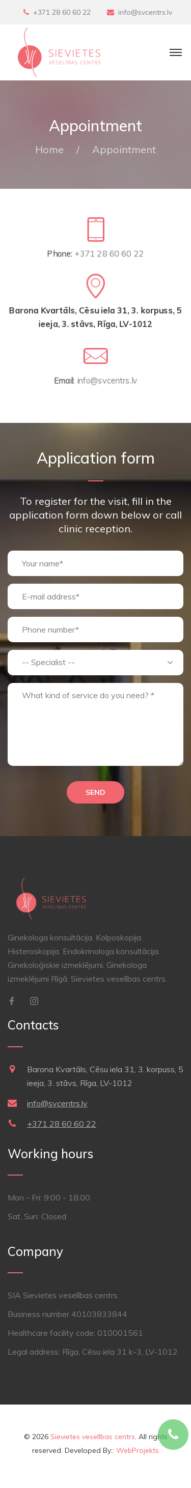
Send (95, 792)
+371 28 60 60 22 (62, 12)
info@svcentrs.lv (145, 12)
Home (49, 149)
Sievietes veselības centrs (92, 1436)
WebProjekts (137, 1450)
